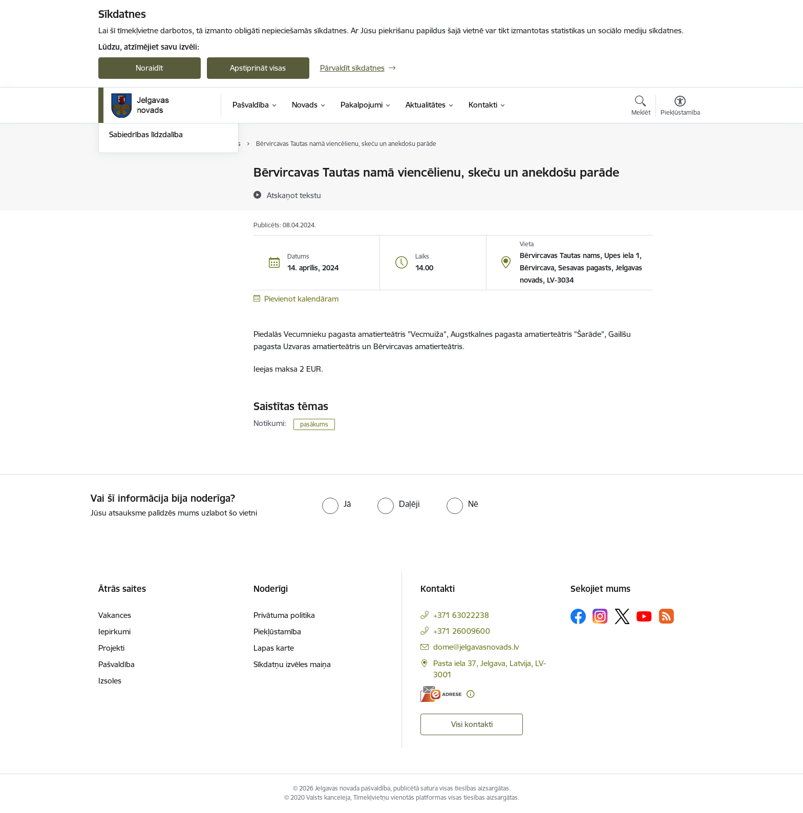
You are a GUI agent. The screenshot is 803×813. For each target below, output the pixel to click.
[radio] (336, 504)
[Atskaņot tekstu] (294, 195)
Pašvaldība (116, 664)
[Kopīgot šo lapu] (679, 193)
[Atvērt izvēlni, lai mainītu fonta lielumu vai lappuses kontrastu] (680, 107)
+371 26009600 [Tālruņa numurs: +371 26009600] (461, 631)
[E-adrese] (440, 694)
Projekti (111, 648)
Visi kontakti (472, 724)
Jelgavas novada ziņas (147, 208)
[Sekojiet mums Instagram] (600, 616)
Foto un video (133, 226)
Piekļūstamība (277, 631)
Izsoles (109, 681)
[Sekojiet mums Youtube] (644, 616)
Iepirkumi (114, 631)
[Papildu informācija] (470, 694)
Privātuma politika (284, 615)
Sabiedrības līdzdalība (146, 244)
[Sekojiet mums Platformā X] (622, 616)
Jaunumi (123, 191)
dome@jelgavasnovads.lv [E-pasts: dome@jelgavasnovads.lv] (476, 647)
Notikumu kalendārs (144, 173)
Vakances (114, 615)
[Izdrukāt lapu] (679, 168)
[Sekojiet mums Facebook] (578, 616)
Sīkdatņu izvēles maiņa (292, 664)
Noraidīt (149, 68)
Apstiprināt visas (258, 68)
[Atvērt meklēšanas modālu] (641, 107)
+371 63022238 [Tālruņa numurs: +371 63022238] (461, 615)
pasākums (314, 424)
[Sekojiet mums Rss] (666, 616)
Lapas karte (273, 648)
